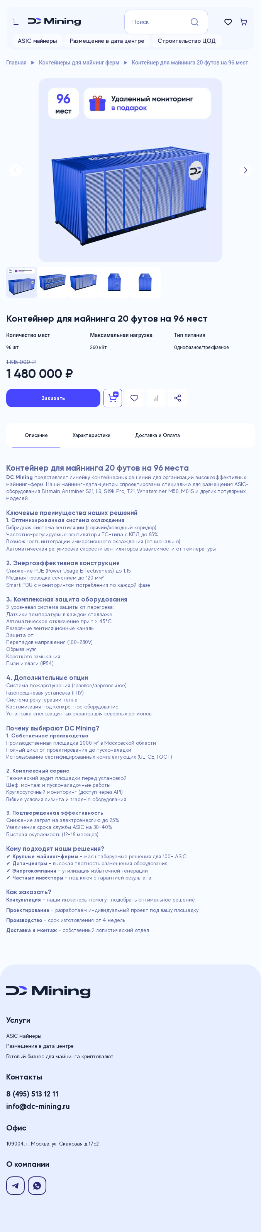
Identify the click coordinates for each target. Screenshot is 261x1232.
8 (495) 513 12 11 (32, 1093)
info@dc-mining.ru (38, 1106)
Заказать (53, 398)
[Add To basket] (112, 398)
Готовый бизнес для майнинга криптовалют (60, 1056)
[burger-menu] (17, 22)
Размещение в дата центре (107, 40)
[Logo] (70, 22)
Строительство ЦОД (187, 40)
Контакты (24, 1076)
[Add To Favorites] (134, 398)
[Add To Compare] (156, 398)
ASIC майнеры (37, 40)
